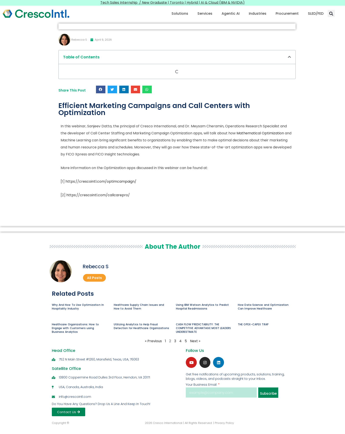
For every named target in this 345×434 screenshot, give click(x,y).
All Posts (94, 278)
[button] (331, 13)
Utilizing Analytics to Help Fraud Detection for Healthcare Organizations (141, 326)
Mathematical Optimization (260, 133)
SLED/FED (315, 13)
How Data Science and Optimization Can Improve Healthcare (263, 307)
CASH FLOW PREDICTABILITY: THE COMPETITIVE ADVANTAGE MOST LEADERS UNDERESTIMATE (203, 328)
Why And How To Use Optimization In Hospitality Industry (78, 307)
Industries (257, 13)
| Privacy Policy (223, 423)
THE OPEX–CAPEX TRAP (253, 324)
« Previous (153, 341)
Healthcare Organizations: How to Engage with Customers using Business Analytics (75, 328)
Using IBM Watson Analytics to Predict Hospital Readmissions (202, 307)
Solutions (180, 13)
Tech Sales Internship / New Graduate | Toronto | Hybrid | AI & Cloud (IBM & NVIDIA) (172, 2)
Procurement (287, 13)
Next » (195, 341)
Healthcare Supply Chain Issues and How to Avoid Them (139, 307)
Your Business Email (201, 385)
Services (204, 13)
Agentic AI (231, 13)
